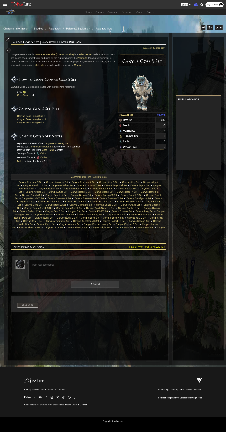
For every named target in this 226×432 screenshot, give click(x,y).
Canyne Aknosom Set (57, 182)
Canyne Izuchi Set (108, 217)
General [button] (99, 12)
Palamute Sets (103, 28)
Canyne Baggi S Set (81, 192)
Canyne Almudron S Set (35, 185)
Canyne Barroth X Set (33, 198)
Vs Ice (42, 153)
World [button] (139, 12)
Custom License (79, 405)
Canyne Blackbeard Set (129, 201)
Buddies (38, 28)
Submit (95, 284)
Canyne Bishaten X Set (101, 201)
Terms (181, 390)
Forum (43, 390)
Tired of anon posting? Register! (145, 247)
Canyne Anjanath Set (48, 188)
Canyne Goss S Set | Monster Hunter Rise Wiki (47, 42)
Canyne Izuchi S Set (85, 217)
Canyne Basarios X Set (111, 198)
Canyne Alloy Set (130, 182)
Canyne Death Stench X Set (100, 208)
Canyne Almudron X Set (88, 185)
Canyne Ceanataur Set (80, 205)
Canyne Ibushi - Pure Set (36, 217)
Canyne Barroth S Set (131, 195)
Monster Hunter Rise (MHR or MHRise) (55, 54)
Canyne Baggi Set (104, 192)
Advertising (163, 390)
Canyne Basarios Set (85, 198)
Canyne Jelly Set (28, 221)
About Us (52, 390)
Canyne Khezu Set (65, 227)
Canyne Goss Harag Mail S (32, 122)
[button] (186, 5)
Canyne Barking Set (81, 195)
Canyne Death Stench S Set (38, 208)
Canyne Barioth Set (32, 195)
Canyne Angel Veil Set (115, 185)
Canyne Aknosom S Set (30, 182)
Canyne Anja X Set (139, 185)
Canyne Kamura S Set (139, 224)
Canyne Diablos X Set (38, 211)
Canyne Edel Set (84, 211)
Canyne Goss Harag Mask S (32, 119)
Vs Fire (42, 157)
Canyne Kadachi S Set (131, 221)
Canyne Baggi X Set (127, 192)
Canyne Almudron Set (62, 185)
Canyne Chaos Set (130, 205)
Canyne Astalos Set (35, 192)
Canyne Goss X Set (131, 214)
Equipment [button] (127, 12)
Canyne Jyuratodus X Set (104, 221)
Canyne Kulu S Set (135, 227)
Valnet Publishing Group (191, 398)
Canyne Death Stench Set (69, 208)
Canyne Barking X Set (105, 195)
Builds (21, 161)
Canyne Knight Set (112, 227)
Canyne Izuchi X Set (131, 217)
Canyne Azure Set (58, 192)
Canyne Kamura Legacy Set (110, 224)
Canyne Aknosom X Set (83, 182)
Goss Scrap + (25, 95)
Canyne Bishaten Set (75, 201)
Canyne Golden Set (58, 214)
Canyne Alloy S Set (108, 182)
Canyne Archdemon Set (74, 188)
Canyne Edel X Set (105, 211)
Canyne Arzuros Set (126, 188)
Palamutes (54, 28)
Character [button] (112, 12)
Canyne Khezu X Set (88, 227)
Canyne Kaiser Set (58, 224)
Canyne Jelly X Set (50, 221)
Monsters (83, 65)
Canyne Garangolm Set (33, 214)
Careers (173, 390)
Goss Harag (49, 150)
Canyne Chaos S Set (106, 205)
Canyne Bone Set (33, 205)
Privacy (189, 390)
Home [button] (88, 12)
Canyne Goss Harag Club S (32, 116)
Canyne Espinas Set (129, 211)
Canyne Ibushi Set (62, 217)
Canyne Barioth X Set (56, 195)
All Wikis (35, 390)
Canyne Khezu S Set (41, 227)
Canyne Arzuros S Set (101, 188)
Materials (44, 65)
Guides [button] (150, 12)
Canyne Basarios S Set (59, 198)
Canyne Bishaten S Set (49, 201)
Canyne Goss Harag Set (57, 143)
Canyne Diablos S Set (129, 208)
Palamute (88, 58)
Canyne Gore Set (80, 214)
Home (27, 390)
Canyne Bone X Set (56, 205)
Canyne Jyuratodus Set (75, 221)
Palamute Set (125, 114)
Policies (197, 390)
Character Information (15, 28)
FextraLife (163, 398)
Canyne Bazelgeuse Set (138, 198)
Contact (61, 390)
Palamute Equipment (78, 28)
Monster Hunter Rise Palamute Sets (88, 177)
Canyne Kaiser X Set (81, 224)
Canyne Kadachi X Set (33, 224)
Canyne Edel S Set (62, 211)
